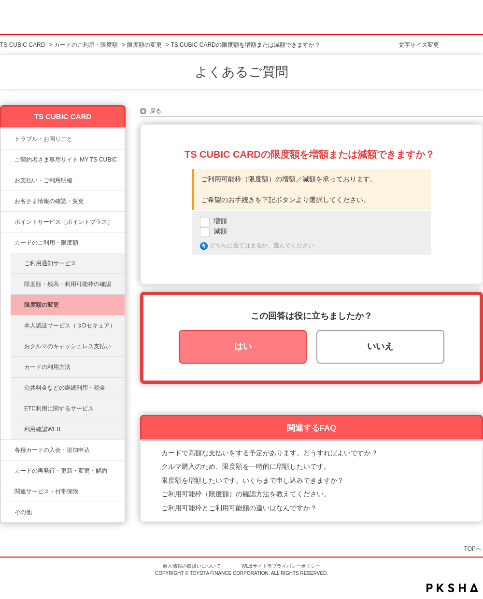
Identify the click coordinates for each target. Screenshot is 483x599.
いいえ (380, 346)
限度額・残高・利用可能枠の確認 (67, 284)
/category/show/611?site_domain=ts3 (7, 512)
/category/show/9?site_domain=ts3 (7, 201)
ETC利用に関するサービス (59, 408)
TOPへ (473, 548)
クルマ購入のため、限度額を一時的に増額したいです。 (245, 466)
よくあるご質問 (241, 72)
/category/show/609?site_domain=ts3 (7, 470)
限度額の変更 (144, 44)
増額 (220, 221)
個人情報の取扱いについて (192, 566)
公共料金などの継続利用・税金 (64, 387)
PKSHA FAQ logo (452, 588)
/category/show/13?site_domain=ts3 (7, 180)
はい (243, 346)
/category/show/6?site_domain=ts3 (7, 450)
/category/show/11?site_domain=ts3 (7, 139)
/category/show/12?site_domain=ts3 (7, 222)
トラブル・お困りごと (43, 139)
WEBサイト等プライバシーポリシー (281, 566)
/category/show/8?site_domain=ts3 (7, 242)
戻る (155, 111)
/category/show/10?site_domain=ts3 (7, 159)
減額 (220, 231)
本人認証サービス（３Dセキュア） (69, 325)
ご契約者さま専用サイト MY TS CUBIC (65, 159)
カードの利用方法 (47, 367)
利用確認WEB (42, 429)
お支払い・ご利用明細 (43, 180)
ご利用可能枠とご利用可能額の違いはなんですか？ (239, 508)
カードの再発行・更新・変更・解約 (60, 470)
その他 (23, 512)
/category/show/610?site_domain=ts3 (7, 491)
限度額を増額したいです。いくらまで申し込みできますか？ (252, 480)
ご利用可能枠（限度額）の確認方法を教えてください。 (245, 494)
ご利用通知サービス (50, 263)
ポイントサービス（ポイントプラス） (63, 221)
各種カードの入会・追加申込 (52, 450)
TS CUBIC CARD (22, 44)
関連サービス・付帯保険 (46, 491)
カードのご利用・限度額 (86, 44)
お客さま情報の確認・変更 (49, 201)
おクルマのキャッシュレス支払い (67, 346)
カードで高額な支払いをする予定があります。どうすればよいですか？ (269, 453)
